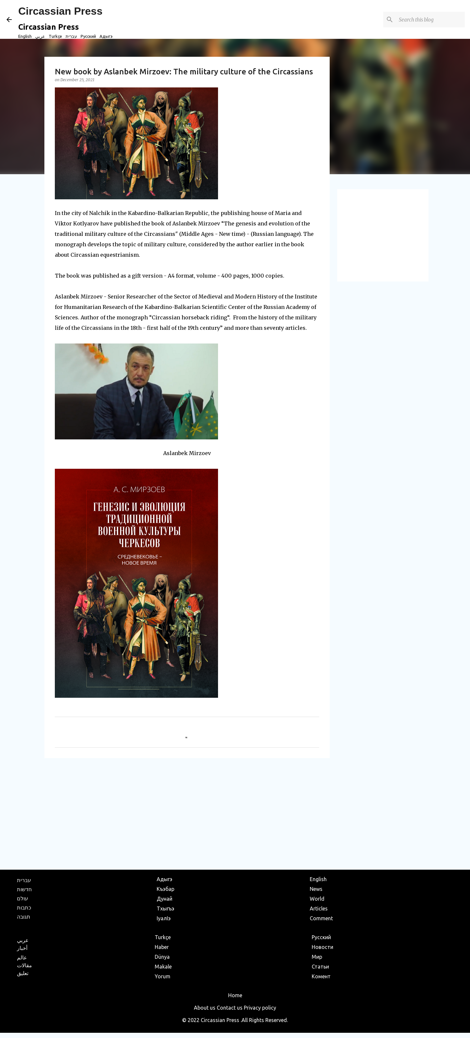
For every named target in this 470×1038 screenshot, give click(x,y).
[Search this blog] (430, 19)
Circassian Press (60, 11)
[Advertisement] (187, 813)
